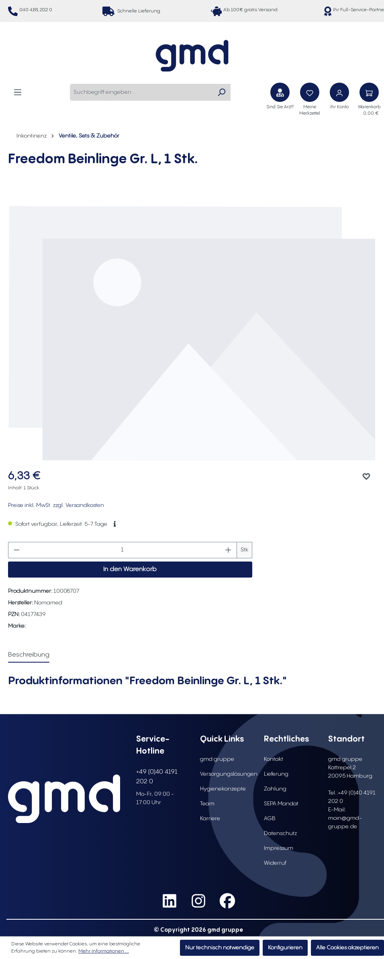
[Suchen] (221, 92)
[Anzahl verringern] (16, 550)
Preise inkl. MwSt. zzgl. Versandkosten (56, 505)
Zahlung (275, 789)
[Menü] (17, 92)
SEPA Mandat (281, 804)
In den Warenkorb (130, 569)
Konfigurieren (285, 948)
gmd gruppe (217, 759)
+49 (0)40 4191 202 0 (157, 776)
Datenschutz (280, 833)
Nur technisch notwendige (219, 948)
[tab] (28, 655)
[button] (114, 524)
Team (207, 804)
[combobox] (141, 92)
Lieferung (276, 774)
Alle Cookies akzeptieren (347, 948)
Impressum (278, 848)
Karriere (210, 818)
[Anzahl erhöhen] (228, 550)
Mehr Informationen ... (103, 951)
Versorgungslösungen (228, 774)
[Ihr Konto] (339, 92)
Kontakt (273, 759)
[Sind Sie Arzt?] (280, 92)
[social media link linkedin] (169, 901)
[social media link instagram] (198, 901)
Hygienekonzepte (223, 789)
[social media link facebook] (227, 901)
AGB (270, 818)
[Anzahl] (123, 550)
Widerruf (275, 863)
